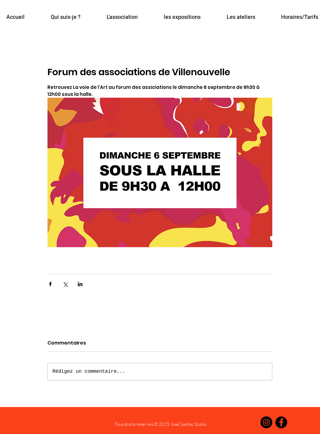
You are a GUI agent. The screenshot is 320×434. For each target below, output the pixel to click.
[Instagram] (266, 422)
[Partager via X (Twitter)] (65, 284)
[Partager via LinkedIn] (80, 284)
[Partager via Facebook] (50, 284)
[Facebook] (281, 422)
